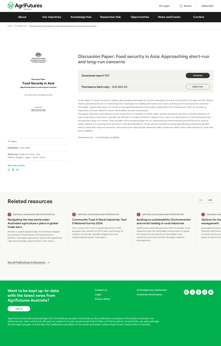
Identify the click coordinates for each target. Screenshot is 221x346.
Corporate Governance (149, 294)
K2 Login (164, 5)
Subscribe (207, 5)
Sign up (19, 309)
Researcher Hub (110, 17)
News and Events (169, 17)
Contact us (101, 290)
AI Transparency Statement (152, 290)
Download (197, 75)
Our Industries (51, 17)
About (22, 17)
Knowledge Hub (81, 17)
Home (10, 26)
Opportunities (140, 17)
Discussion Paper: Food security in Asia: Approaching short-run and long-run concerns (62, 26)
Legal (98, 294)
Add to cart (197, 87)
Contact (198, 17)
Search (186, 5)
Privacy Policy (102, 299)
